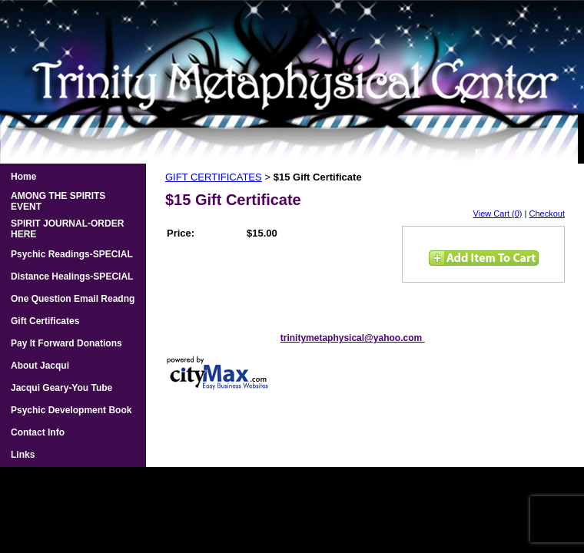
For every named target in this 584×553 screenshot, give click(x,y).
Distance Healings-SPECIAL (72, 276)
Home (23, 176)
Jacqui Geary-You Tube (61, 387)
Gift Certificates (45, 321)
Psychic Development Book (71, 410)
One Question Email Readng (72, 298)
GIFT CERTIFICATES (213, 177)
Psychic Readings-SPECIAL (72, 254)
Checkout (547, 213)
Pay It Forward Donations (66, 343)
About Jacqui (40, 365)
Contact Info (38, 432)
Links (23, 454)
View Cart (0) (498, 213)
